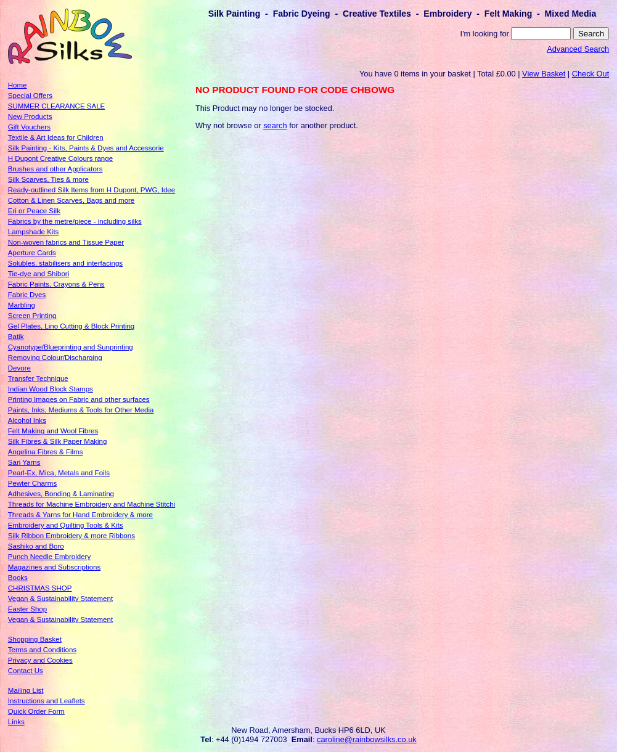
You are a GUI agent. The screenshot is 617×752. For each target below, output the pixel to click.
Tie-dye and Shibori (38, 273)
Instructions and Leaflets (46, 701)
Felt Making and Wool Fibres (53, 431)
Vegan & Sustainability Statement (60, 598)
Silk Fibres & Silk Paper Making (57, 441)
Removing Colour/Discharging (55, 357)
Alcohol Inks (27, 420)
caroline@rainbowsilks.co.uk (367, 739)
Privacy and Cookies (40, 660)
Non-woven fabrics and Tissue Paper (66, 242)
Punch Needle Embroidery (49, 556)
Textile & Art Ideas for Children (56, 137)
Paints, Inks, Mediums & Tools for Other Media (81, 410)
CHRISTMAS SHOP (40, 588)
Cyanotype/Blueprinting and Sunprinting (70, 347)
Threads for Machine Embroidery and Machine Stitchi (91, 504)
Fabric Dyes (27, 294)
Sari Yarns (24, 462)
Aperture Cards (32, 252)
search (275, 125)
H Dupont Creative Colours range (60, 158)
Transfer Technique (38, 378)
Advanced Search (578, 49)
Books (18, 577)
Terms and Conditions (42, 649)
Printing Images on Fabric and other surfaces (79, 399)
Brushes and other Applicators (55, 169)
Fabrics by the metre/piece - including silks (75, 221)
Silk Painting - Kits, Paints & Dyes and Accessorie (86, 148)
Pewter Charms (32, 483)
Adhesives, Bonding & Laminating (61, 493)
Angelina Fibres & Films (45, 452)
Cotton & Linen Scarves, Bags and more (71, 200)
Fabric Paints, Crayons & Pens (56, 284)
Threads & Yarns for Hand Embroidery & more (80, 514)
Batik (16, 336)
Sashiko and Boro (36, 546)
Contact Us (25, 670)
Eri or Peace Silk (34, 211)
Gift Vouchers (29, 127)
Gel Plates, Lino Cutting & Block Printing (71, 326)
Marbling (21, 305)
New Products (30, 116)
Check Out (590, 73)
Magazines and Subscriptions (54, 567)
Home (17, 85)
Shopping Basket (35, 639)
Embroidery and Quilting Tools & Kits (65, 525)
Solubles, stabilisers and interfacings (65, 263)
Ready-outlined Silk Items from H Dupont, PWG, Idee (91, 190)
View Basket (543, 73)
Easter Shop (27, 609)
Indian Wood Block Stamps (50, 389)
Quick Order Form (36, 711)
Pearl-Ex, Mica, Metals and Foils (59, 472)
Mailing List (26, 690)
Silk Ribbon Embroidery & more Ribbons (71, 535)
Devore (19, 368)
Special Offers (30, 95)
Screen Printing (32, 315)
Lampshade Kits (33, 231)
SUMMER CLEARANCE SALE (56, 106)
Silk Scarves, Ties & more (48, 179)
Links (16, 721)
